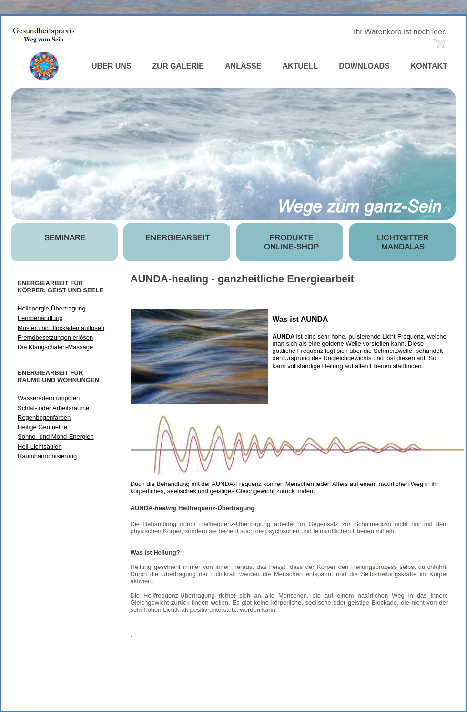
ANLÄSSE (243, 66)
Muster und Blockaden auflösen (61, 327)
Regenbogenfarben (44, 417)
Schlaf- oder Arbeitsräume (53, 408)
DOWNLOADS (364, 66)
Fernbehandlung (40, 317)
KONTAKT (429, 66)
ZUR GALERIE (178, 66)
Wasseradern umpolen (49, 398)
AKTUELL (300, 66)
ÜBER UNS (111, 66)
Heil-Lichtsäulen (40, 446)
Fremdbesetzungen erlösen (55, 337)
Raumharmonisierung (47, 456)
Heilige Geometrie (42, 427)
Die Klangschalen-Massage (55, 347)
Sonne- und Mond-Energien (56, 436)
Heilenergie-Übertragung (51, 308)
